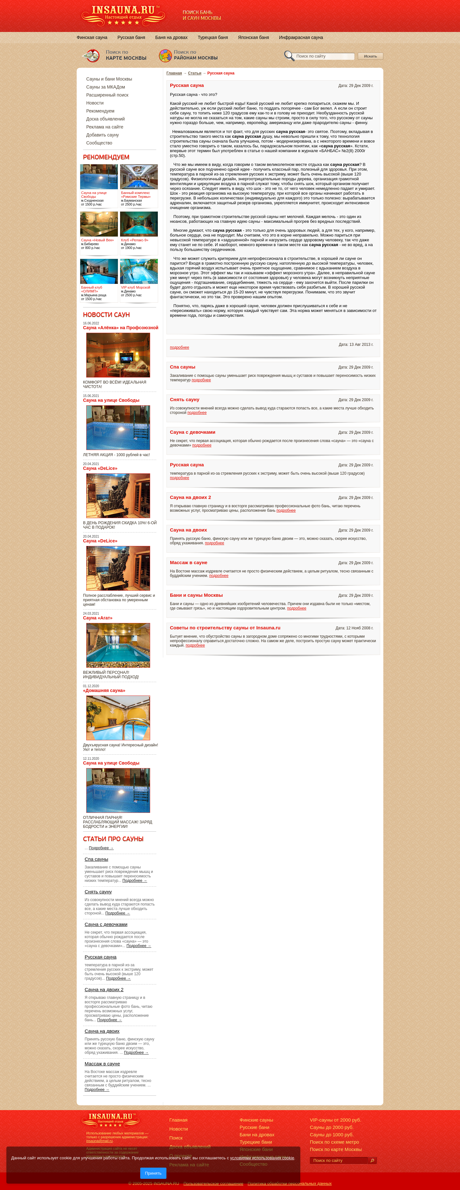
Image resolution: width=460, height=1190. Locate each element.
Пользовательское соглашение (213, 1183)
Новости (94, 102)
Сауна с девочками (106, 924)
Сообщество (99, 142)
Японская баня (253, 37)
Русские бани (254, 1127)
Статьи (195, 73)
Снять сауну (98, 891)
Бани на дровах (257, 1134)
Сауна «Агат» (97, 617)
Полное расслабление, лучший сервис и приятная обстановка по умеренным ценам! (119, 600)
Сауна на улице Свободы (111, 400)
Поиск (176, 1137)
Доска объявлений (105, 118)
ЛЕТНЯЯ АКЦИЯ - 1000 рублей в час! (116, 455)
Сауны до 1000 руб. (332, 1134)
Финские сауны (256, 1120)
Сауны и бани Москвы (109, 79)
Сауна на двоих (102, 1031)
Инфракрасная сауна (301, 37)
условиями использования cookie (262, 1157)
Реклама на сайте (104, 126)
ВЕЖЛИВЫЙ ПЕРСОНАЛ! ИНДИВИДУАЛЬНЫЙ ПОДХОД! (111, 674)
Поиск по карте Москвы (336, 1149)
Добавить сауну (102, 134)
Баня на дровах (171, 37)
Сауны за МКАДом (105, 86)
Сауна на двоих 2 (104, 989)
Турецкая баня (213, 37)
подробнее (179, 347)
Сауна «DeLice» (100, 468)
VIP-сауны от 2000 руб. (335, 1120)
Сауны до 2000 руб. (332, 1127)
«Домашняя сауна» (104, 690)
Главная (174, 73)
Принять (153, 1173)
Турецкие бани (256, 1142)
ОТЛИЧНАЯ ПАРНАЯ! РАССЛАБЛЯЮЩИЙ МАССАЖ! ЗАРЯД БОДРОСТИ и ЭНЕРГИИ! (117, 822)
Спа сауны (96, 859)
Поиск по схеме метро (334, 1142)
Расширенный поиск (107, 94)
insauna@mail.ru (99, 1141)
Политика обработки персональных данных (290, 1183)
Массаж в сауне (102, 1063)
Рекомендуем (100, 110)
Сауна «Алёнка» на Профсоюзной (120, 327)
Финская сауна (92, 37)
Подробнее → (101, 848)
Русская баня (131, 37)
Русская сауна (101, 957)
